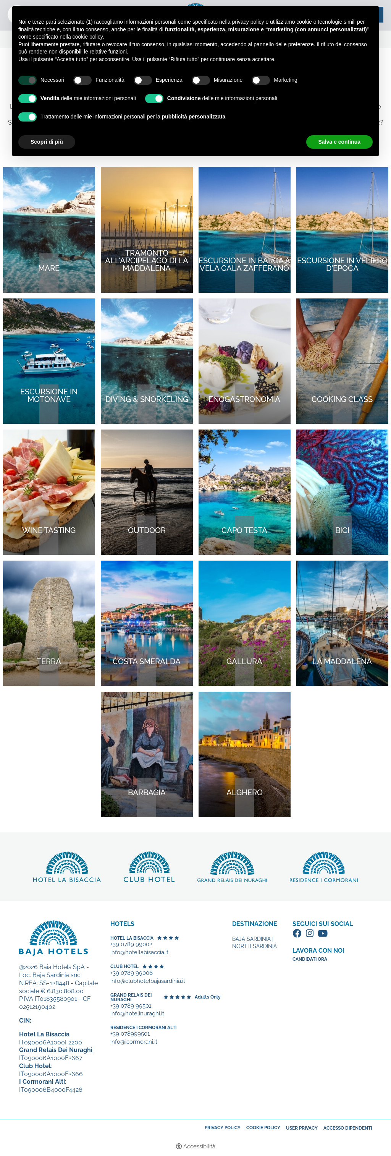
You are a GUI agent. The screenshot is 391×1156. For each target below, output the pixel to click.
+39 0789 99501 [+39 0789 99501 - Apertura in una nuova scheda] (130, 1006)
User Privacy (302, 1128)
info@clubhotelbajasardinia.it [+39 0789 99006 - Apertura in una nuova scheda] (147, 981)
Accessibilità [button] (199, 1146)
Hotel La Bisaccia (131, 938)
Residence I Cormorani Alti (143, 1027)
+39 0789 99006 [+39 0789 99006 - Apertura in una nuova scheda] (131, 973)
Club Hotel (124, 966)
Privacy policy (223, 1127)
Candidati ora (309, 959)
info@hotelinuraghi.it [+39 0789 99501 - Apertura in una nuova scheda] (137, 1014)
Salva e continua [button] (339, 142)
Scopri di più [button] (47, 142)
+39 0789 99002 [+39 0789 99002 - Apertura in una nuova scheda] (131, 944)
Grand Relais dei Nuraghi (131, 997)
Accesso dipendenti (347, 1128)
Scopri (67, 866)
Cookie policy (263, 1127)
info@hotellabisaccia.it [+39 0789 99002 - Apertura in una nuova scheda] (139, 952)
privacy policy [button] (248, 22)
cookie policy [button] (88, 37)
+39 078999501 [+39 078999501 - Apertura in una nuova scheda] (130, 1034)
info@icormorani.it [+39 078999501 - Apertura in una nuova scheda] (133, 1042)
